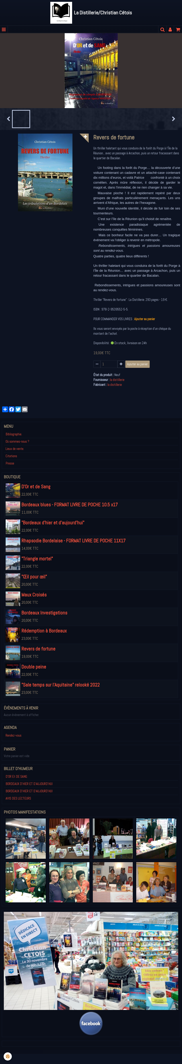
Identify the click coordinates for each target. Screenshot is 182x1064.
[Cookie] (8, 1056)
